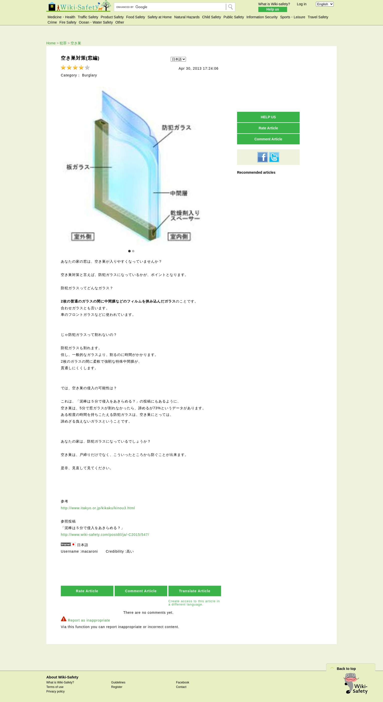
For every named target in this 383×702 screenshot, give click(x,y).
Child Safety (211, 17)
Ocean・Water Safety (96, 22)
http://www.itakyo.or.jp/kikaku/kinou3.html (98, 508)
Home (51, 43)
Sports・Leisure (292, 17)
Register (116, 686)
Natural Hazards (187, 17)
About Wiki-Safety (62, 676)
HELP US (268, 117)
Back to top (346, 668)
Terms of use (55, 686)
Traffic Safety (88, 17)
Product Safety (112, 17)
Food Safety (135, 17)
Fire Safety (67, 22)
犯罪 (63, 43)
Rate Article (87, 590)
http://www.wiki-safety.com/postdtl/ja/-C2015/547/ (105, 534)
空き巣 (76, 43)
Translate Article (194, 590)
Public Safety (234, 17)
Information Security (262, 17)
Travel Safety (318, 17)
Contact (181, 686)
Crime (52, 22)
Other (119, 22)
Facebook (182, 682)
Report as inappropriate (89, 620)
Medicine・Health (61, 17)
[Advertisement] (268, 78)
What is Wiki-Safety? (60, 682)
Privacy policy (55, 691)
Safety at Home (160, 17)
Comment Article (141, 590)
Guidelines (118, 682)
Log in (301, 4)
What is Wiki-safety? (274, 4)
